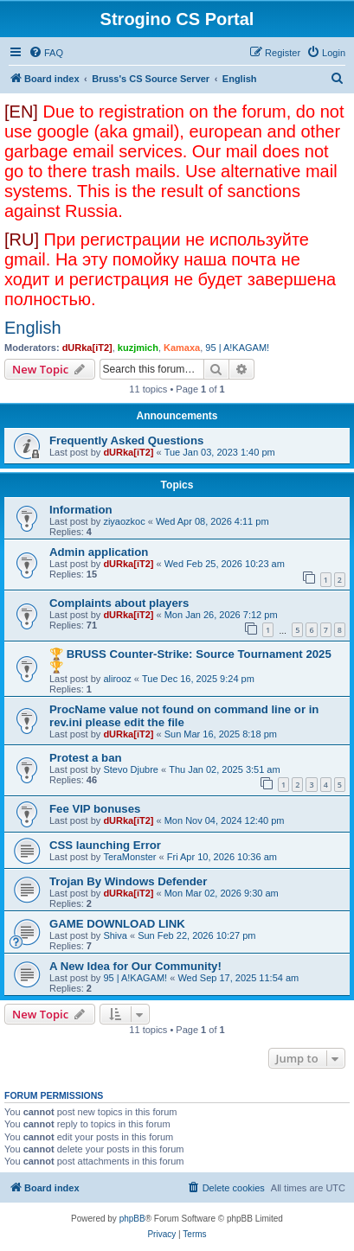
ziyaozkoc (124, 521)
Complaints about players (119, 603)
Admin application (98, 552)
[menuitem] (46, 52)
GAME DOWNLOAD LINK (117, 923)
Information (81, 509)
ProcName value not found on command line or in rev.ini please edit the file (184, 716)
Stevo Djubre (130, 769)
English (32, 327)
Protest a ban (85, 757)
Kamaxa (182, 347)
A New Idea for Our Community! (135, 966)
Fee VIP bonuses (94, 808)
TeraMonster (129, 857)
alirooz (117, 678)
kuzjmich (138, 347)
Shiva (115, 935)
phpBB (132, 1218)
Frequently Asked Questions (126, 440)
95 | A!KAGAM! (237, 347)
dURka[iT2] (87, 347)
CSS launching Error (105, 845)
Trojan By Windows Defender (128, 881)
